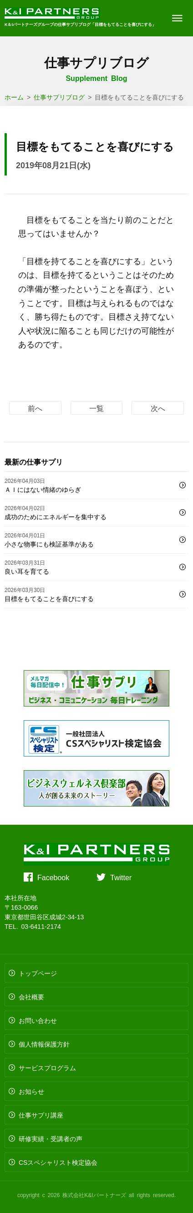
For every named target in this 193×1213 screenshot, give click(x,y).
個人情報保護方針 (44, 1044)
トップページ (38, 973)
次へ (158, 407)
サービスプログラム (47, 1067)
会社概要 (31, 996)
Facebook (53, 877)
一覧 (96, 407)
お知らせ (31, 1091)
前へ (35, 407)
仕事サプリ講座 (41, 1115)
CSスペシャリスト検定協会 (58, 1162)
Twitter (121, 877)
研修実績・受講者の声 (50, 1138)
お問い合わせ (38, 1020)
